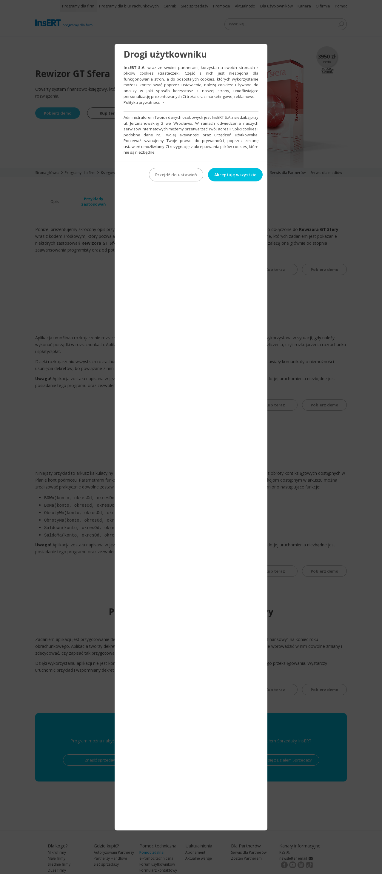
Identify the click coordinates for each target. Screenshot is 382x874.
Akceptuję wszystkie (235, 174)
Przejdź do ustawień (176, 174)
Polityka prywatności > (144, 102)
